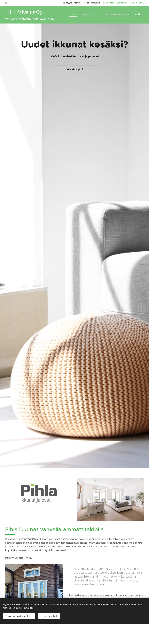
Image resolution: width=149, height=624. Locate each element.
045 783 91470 (138, 2)
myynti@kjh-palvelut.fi (116, 2)
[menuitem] (73, 14)
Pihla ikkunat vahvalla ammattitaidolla (54, 529)
